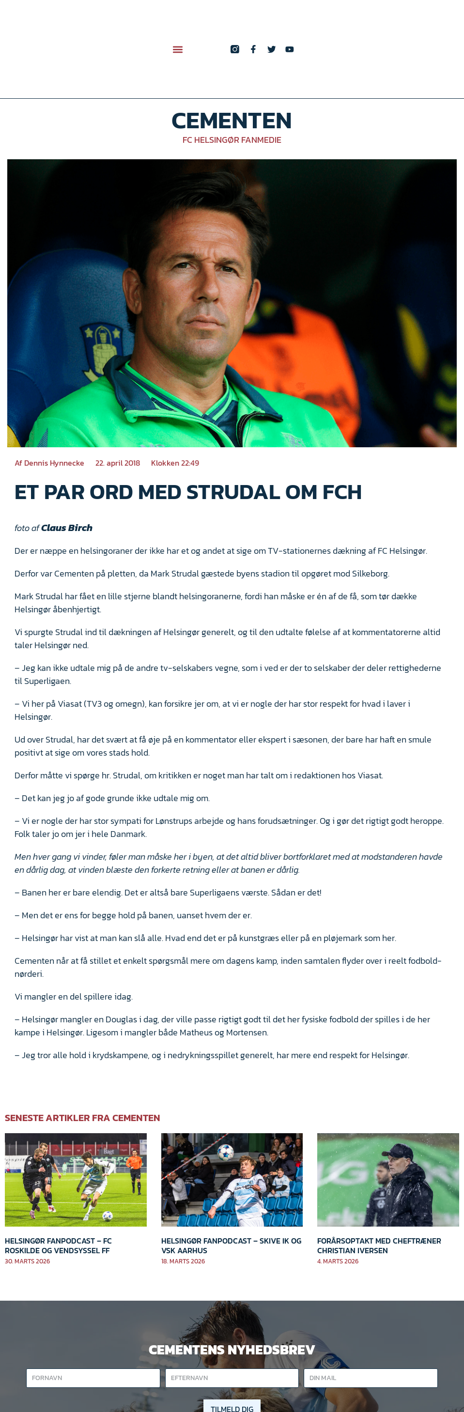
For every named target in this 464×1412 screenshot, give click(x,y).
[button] (178, 49)
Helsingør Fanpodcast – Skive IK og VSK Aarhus (231, 1245)
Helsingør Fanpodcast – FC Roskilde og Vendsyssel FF (58, 1245)
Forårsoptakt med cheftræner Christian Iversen (379, 1245)
